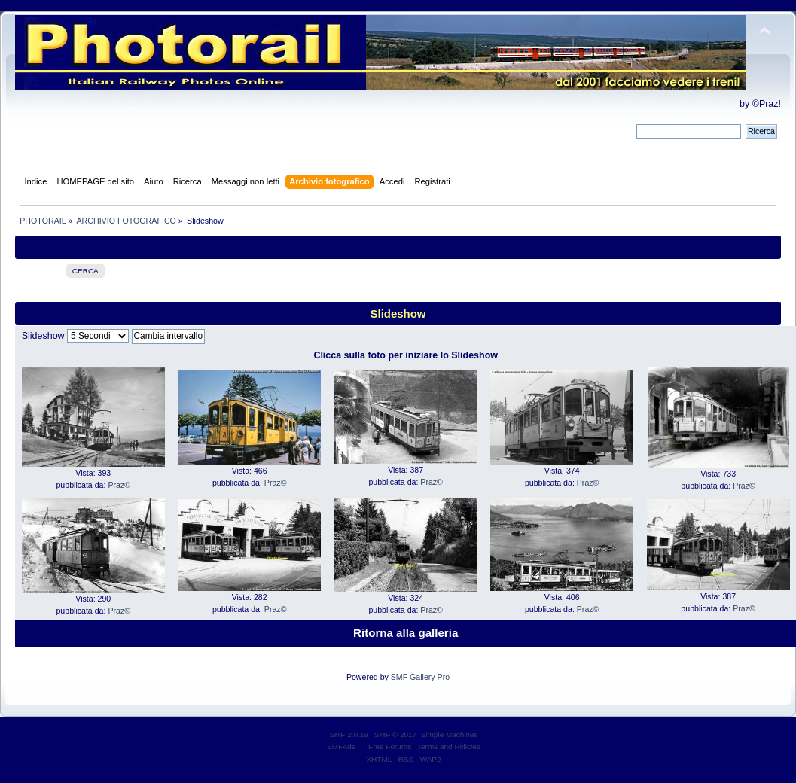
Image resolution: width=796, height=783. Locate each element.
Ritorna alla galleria (405, 632)
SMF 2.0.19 (348, 734)
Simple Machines (449, 734)
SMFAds (341, 746)
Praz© (119, 484)
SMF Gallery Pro (420, 676)
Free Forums (389, 746)
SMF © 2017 (395, 734)
